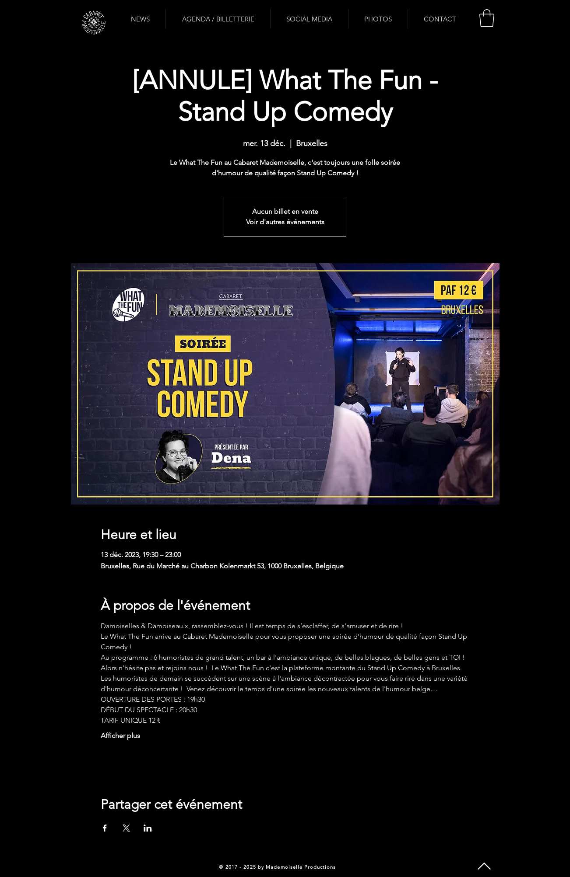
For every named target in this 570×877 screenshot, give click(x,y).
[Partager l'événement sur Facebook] (105, 828)
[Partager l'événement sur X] (126, 828)
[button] (486, 18)
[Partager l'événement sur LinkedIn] (148, 828)
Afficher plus (120, 735)
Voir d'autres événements (285, 222)
